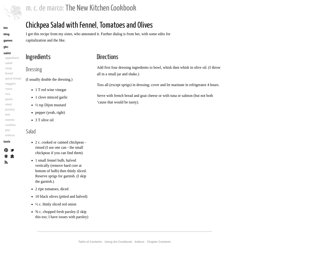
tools (7, 141)
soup (8, 68)
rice (7, 94)
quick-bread (13, 78)
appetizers (12, 58)
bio (6, 28)
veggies (10, 83)
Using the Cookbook (118, 241)
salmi (7, 53)
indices (10, 135)
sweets (10, 119)
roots (8, 89)
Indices (139, 241)
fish (7, 114)
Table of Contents (90, 241)
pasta (8, 99)
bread (9, 73)
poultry (10, 109)
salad (8, 63)
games (8, 40)
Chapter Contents (159, 241)
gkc (6, 47)
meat (8, 104)
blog (6, 34)
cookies (10, 125)
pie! (7, 130)
